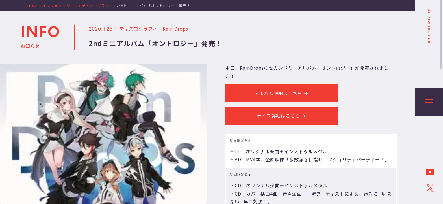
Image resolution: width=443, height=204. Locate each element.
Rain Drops (175, 28)
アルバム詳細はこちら (282, 93)
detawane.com (429, 26)
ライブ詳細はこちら (282, 115)
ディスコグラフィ (139, 28)
